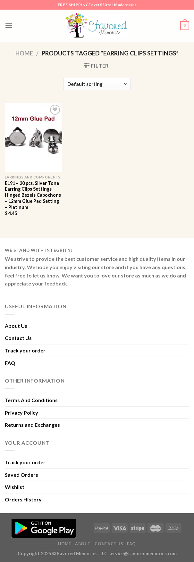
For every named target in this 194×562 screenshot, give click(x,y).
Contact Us (18, 338)
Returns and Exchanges (32, 425)
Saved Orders (21, 475)
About (83, 543)
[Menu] (9, 25)
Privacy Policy (21, 412)
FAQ (10, 363)
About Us (16, 326)
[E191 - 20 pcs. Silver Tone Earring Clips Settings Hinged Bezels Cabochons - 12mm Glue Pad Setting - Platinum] (33, 137)
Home (24, 53)
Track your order (25, 350)
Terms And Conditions (31, 400)
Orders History (23, 499)
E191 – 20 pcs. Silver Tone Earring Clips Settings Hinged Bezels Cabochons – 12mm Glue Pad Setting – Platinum (33, 195)
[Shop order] (97, 84)
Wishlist (14, 487)
